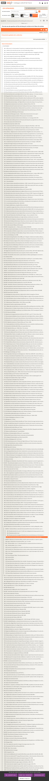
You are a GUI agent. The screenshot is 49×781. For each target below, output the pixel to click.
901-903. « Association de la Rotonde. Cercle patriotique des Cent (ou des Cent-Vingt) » (21, 591)
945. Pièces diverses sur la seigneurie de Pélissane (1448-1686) (16, 652)
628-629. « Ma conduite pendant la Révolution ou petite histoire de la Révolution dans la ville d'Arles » (23, 268)
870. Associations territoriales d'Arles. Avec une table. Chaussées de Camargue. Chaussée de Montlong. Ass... (25, 561)
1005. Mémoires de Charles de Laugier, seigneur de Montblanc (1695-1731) (18, 762)
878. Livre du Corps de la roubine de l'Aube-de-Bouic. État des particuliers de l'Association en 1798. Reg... (24, 577)
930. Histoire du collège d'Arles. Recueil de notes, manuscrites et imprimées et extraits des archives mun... (24, 623)
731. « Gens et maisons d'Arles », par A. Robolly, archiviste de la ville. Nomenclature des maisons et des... (24, 338)
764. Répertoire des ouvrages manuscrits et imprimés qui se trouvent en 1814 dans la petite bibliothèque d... (24, 395)
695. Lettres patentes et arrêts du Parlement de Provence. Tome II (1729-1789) (19, 286)
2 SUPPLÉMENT (6, 46)
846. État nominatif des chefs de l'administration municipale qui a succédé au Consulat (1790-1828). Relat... (24, 514)
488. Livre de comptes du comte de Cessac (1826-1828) (14, 56)
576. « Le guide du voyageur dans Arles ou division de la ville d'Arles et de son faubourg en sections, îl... (24, 207)
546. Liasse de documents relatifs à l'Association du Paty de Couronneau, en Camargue (21, 147)
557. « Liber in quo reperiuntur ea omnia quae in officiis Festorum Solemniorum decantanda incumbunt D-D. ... (24, 169)
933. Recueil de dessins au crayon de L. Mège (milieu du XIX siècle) (17, 629)
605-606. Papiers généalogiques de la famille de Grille (14, 248)
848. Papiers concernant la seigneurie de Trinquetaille (14, 518)
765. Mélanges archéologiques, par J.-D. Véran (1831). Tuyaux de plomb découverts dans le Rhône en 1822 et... (23, 397)
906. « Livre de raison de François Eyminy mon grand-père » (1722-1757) (18, 597)
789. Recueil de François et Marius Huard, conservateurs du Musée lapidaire (19, 435)
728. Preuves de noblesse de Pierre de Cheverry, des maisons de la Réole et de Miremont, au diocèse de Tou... (24, 332)
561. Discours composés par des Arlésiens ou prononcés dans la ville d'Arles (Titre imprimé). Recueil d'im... (23, 177)
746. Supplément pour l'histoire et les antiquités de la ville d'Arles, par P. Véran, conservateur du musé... (23, 365)
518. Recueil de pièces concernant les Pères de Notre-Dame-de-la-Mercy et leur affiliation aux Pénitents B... (23, 92)
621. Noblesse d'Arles (8, 256)
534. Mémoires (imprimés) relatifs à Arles (12, 123)
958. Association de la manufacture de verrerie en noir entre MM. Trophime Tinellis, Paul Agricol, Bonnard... (24, 676)
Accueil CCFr (3, 20)
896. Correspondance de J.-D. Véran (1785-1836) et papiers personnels (17, 585)
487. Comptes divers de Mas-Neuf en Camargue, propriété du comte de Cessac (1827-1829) (21, 54)
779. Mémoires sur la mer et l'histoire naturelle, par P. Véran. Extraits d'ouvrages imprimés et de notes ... (24, 421)
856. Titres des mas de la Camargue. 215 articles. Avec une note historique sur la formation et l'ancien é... (26, 535)
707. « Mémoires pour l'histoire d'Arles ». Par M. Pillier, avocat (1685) (17, 302)
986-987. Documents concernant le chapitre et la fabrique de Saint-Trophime (19, 732)
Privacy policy (25, 778)
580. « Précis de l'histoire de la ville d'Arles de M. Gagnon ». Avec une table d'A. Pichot (20, 215)
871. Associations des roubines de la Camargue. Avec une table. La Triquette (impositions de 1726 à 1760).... (25, 563)
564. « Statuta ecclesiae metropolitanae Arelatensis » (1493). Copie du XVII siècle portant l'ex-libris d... (24, 183)
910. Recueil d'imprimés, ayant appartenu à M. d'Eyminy (15, 605)
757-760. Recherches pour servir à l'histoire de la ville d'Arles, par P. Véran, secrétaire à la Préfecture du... (23, 387)
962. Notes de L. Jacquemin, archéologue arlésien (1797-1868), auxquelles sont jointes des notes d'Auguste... (24, 684)
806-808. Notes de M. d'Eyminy (10, 447)
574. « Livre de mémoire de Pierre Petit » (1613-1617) (14, 203)
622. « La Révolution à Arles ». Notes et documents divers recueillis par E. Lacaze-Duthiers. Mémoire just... (23, 258)
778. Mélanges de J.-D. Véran (9, 419)
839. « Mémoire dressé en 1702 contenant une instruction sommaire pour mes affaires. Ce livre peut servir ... (24, 500)
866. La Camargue (9, 553)
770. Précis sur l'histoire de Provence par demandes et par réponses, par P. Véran (20, 407)
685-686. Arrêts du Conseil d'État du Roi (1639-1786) (14, 278)
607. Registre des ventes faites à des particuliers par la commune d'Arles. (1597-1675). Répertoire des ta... (24, 250)
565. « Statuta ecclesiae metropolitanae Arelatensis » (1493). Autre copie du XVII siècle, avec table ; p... (24, 185)
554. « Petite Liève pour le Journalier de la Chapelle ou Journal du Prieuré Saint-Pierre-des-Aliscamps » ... (24, 163)
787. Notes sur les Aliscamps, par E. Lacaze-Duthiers (14, 431)
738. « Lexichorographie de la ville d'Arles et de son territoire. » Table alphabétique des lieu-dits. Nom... (24, 349)
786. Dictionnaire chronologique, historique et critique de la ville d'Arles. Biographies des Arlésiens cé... (24, 429)
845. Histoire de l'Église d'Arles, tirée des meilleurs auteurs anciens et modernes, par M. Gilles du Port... (24, 512)
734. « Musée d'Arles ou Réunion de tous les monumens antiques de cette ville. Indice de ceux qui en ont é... (23, 342)
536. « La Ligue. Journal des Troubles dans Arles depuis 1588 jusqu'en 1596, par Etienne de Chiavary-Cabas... (24, 127)
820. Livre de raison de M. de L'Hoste (11, 468)
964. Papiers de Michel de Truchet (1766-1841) (13, 688)
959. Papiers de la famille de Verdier (11, 678)
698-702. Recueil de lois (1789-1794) (11, 292)
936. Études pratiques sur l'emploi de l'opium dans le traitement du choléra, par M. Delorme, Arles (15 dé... (24, 635)
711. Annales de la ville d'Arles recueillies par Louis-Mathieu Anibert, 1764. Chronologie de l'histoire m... (24, 310)
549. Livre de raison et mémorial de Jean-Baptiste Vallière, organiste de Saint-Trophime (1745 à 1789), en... (24, 153)
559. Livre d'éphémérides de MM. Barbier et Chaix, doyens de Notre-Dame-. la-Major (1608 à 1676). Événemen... (24, 173)
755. (24, 383)
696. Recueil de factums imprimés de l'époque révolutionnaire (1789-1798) (18, 288)
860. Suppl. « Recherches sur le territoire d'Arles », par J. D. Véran (18, 541)
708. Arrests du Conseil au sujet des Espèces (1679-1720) (15, 304)
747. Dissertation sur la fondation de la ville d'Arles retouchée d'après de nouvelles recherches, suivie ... (23, 367)
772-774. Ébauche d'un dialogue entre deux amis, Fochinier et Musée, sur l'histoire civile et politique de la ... (23, 411)
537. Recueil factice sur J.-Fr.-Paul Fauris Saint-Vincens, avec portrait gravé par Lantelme (21, 129)
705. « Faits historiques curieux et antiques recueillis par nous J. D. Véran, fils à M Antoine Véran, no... (24, 298)
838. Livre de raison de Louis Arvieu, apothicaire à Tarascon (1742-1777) (18, 498)
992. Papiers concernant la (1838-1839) (15, 738)
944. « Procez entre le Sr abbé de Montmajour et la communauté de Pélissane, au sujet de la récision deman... (24, 651)
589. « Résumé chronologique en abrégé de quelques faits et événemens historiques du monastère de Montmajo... (24, 219)
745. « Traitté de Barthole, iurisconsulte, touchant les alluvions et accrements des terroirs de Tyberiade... (24, 363)
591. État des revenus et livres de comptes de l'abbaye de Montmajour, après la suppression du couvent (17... (24, 223)
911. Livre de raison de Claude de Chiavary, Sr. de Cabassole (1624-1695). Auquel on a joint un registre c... (24, 607)
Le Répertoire (31, 8)
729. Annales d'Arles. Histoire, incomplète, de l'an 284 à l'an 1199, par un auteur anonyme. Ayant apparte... (24, 334)
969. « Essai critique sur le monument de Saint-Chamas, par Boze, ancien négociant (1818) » (22, 698)
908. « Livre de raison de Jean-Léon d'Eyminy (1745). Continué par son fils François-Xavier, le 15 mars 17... (24, 601)
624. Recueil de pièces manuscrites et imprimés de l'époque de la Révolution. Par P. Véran (21, 262)
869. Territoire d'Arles (10, 559)
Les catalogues (8, 8)
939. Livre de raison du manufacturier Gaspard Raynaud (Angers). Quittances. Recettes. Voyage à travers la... (24, 641)
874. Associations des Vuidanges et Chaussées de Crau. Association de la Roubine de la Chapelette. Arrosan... (25, 569)
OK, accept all (11, 775)
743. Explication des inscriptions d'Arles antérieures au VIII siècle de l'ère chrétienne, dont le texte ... (23, 359)
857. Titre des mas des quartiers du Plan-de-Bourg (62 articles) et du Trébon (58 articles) (24, 537)
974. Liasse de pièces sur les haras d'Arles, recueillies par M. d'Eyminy (17, 708)
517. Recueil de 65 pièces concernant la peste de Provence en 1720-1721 (18, 90)
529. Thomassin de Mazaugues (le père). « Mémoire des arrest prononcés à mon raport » (21, 113)
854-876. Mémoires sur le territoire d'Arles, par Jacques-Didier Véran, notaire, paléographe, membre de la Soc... (23, 526)
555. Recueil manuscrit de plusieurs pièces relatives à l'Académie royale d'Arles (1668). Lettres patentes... (24, 165)
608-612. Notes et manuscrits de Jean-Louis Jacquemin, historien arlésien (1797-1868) (21, 252)
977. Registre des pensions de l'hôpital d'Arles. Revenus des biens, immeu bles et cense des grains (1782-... (24, 714)
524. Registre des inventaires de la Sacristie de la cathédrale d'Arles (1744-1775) (19, 104)
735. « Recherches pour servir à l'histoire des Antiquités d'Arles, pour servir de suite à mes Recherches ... (23, 344)
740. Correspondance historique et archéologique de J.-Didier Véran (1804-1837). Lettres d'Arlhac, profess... (24, 353)
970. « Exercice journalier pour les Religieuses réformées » (15, 700)
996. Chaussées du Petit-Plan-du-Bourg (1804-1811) (14, 746)
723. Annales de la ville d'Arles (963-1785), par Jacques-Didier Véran (17, 326)
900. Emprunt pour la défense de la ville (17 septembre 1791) (15, 589)
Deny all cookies (25, 775)
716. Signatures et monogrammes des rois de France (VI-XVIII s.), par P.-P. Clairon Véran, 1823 (22, 314)
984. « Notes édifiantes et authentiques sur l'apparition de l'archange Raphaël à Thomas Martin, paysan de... (24, 728)
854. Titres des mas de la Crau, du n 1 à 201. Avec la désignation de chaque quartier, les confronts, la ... (26, 531)
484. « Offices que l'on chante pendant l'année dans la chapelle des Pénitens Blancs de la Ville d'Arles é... (24, 48)
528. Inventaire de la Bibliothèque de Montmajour (14, 111)
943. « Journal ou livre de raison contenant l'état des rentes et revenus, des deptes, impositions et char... (24, 649)
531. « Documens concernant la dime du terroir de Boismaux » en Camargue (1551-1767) (21, 117)
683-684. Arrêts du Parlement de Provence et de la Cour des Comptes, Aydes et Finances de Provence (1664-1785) (24, 276)
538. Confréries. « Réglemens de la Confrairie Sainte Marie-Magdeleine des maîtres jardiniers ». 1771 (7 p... (23, 131)
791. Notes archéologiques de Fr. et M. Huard (13, 439)
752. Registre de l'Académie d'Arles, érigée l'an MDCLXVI (15, 377)
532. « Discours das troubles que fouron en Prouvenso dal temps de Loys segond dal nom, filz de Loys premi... (24, 119)
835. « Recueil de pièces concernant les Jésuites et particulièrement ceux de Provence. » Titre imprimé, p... (24, 492)
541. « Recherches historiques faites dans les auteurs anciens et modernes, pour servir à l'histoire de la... (23, 137)
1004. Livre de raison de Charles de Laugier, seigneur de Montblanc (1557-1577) (19, 760)
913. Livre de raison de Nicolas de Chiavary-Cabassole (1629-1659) (17, 611)
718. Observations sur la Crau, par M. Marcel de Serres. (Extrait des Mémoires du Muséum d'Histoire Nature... (24, 318)
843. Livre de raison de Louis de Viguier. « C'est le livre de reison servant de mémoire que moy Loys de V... (24, 508)
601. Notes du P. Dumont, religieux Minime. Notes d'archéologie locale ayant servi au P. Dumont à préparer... (23, 240)
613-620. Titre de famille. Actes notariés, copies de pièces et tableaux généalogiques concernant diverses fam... (23, 254)
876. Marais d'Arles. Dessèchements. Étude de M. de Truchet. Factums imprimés (21, 573)
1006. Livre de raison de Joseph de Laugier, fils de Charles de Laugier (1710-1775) (19, 764)
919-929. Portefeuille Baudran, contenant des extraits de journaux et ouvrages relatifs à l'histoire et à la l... (23, 621)
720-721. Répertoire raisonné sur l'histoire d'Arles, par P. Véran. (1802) (17, 322)
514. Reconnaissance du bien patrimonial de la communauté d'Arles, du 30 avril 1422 (20, 84)
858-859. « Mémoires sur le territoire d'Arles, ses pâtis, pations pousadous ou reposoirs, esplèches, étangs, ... (24, 539)
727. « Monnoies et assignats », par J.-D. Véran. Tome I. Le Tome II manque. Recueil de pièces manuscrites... (23, 330)
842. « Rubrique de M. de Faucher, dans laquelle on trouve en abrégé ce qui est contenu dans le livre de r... (24, 506)
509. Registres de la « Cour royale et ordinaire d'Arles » (14, 74)
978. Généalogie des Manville (9, 716)
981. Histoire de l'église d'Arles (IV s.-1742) (12, 722)
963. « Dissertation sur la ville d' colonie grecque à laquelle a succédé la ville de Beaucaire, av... (23, 686)
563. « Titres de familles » (9, 181)
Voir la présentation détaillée (39, 39)
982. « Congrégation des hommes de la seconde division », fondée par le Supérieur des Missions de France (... (24, 724)
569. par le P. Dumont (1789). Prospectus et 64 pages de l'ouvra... (24, 193)
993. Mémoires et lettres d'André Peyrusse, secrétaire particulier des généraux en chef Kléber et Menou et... (24, 740)
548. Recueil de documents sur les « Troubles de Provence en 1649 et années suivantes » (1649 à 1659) (23, 151)
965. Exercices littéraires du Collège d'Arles (12, 690)
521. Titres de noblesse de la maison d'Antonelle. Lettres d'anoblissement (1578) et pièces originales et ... (24, 98)
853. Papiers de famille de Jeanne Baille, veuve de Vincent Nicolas (17, 524)
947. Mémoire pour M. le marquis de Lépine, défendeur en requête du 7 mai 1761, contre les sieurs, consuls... (24, 656)
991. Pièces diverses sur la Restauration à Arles (13, 736)
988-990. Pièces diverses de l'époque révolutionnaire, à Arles (16, 734)
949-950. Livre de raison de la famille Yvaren (12, 660)
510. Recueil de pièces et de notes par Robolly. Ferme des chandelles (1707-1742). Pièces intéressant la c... (24, 76)
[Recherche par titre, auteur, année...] (23, 11)
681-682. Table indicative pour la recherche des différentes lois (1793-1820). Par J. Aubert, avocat (23, 274)
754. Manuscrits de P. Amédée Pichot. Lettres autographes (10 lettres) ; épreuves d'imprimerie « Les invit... (24, 381)
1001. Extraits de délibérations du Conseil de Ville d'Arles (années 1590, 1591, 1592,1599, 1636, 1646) (23, 754)
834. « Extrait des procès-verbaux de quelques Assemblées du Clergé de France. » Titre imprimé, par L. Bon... (24, 490)
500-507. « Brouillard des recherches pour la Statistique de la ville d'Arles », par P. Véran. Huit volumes (23, 70)
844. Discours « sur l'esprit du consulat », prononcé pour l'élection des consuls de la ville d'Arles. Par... (24, 510)
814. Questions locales (8, 459)
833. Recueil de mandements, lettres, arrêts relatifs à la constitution (19, 488)
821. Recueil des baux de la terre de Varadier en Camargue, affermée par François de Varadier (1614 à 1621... (24, 470)
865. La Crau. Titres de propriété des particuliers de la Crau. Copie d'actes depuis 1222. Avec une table (25, 551)
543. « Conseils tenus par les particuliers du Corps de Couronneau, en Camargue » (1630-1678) (22, 141)
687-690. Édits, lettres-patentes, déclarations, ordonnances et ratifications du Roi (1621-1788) (22, 280)
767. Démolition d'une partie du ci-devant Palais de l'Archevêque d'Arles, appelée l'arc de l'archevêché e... (24, 401)
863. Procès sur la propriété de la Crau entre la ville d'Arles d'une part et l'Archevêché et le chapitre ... (25, 547)
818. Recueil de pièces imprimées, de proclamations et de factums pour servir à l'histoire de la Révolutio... (24, 465)
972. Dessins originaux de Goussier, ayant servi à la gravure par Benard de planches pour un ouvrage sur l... (24, 704)
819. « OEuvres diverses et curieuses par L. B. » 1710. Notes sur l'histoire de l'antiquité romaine (22, 466)
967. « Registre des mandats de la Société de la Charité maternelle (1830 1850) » (19, 694)
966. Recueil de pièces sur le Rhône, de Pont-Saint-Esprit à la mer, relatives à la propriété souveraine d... (24, 692)
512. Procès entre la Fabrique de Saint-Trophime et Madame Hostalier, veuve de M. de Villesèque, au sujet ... (24, 80)
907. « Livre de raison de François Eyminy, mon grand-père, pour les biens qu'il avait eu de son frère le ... (24, 599)
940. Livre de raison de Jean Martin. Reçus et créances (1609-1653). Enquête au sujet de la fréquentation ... (24, 643)
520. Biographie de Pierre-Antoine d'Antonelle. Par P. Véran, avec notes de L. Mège (20, 96)
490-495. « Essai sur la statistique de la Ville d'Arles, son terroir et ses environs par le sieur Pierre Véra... (23, 60)
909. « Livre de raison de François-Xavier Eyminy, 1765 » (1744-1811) (17, 603)
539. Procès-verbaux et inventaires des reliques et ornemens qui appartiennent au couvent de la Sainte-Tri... (24, 133)
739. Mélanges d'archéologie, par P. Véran (12, 351)
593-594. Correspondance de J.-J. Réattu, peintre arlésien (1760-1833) (17, 227)
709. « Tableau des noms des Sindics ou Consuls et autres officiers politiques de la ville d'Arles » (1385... (24, 306)
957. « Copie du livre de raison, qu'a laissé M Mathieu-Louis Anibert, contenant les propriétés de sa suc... (24, 674)
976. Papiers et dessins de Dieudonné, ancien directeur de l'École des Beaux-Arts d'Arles (21, 712)
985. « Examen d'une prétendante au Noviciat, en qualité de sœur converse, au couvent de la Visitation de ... (24, 730)
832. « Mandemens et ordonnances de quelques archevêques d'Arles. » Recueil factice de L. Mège (23, 486)
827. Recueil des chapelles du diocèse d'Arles (13, 480)
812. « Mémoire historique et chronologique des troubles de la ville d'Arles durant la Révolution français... (24, 455)
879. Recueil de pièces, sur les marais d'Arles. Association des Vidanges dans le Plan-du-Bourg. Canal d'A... (24, 579)
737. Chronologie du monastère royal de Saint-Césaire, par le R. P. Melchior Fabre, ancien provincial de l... (24, 347)
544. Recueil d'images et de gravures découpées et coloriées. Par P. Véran (18, 143)
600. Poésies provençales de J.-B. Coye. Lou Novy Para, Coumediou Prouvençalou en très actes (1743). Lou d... (24, 238)
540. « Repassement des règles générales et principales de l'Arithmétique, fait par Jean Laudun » (23, 135)
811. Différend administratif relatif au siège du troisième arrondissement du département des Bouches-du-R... (24, 453)
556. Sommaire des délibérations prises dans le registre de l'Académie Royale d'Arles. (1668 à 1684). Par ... (24, 167)
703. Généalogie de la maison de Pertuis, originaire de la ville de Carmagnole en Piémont (21, 294)
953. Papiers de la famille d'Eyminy (11, 666)
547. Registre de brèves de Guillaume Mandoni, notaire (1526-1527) (17, 149)
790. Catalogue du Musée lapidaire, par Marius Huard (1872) (16, 437)
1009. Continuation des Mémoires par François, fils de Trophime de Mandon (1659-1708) (21, 770)
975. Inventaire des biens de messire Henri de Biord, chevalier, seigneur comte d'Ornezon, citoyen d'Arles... (24, 710)
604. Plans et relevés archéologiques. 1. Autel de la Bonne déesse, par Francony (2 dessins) (21, 246)
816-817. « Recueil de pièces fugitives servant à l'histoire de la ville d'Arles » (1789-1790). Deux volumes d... (23, 463)
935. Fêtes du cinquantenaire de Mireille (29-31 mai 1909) (15, 633)
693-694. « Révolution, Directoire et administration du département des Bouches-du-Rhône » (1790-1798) (23, 284)
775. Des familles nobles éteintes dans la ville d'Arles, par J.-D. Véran (17, 413)
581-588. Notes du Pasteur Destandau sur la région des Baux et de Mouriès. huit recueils (21, 217)
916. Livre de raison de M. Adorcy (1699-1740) (13, 617)
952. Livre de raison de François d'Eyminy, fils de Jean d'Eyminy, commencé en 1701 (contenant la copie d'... (24, 664)
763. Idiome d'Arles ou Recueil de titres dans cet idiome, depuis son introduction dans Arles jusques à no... (23, 393)
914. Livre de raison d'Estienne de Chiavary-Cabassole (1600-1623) (17, 613)
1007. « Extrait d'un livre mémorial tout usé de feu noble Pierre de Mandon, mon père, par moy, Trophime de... (24, 766)
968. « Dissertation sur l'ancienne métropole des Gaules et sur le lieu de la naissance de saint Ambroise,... (24, 696)
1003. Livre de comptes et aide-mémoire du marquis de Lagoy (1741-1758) (18, 758)
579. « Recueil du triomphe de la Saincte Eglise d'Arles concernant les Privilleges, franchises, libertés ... (24, 213)
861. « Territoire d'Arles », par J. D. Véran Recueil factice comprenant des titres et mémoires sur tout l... (24, 543)
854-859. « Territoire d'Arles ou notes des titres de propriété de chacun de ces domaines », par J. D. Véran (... (24, 528)
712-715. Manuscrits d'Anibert (10, 312)
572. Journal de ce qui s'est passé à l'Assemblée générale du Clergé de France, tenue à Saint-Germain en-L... (24, 199)
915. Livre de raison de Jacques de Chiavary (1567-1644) (15, 615)
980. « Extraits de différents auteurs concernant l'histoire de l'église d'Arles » (19, 720)
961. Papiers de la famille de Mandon (11, 682)
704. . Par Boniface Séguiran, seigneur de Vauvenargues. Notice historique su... (24, 296)
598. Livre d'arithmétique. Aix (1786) (11, 234)
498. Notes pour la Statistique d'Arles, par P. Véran (14, 66)
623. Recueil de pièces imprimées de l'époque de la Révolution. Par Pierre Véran (19, 260)
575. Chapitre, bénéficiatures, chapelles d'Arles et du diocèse (16, 205)
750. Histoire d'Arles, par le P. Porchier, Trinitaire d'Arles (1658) (16, 373)
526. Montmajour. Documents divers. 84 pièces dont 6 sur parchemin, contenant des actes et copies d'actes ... (23, 108)
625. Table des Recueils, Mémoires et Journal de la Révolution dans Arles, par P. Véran (21, 264)
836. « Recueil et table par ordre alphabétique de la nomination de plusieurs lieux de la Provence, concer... (24, 494)
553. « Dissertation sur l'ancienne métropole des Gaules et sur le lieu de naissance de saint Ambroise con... (24, 161)
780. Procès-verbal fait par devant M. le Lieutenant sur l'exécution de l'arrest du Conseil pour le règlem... (24, 423)
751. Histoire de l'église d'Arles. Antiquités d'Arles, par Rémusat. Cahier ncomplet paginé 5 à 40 (22, 375)
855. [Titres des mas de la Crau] (13, 533)
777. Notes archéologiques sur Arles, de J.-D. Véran (14, 417)
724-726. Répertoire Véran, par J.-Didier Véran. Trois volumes (16, 328)
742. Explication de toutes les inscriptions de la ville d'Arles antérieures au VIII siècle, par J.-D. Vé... (23, 357)
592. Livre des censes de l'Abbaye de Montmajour (13, 225)
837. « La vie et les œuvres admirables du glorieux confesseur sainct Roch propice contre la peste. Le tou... (24, 496)
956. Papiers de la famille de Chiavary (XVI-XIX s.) (14, 672)
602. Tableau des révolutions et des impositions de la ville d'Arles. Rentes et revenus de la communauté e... (24, 242)
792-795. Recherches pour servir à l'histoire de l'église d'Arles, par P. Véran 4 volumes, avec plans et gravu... (23, 441)
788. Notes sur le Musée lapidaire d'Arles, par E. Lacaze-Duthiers (16, 433)
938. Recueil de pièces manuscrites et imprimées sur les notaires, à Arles (18, 639)
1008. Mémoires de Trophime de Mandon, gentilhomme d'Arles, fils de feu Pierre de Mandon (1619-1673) (24, 768)
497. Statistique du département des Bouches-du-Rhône (15, 64)
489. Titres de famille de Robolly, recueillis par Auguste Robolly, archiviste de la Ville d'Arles (22, 58)
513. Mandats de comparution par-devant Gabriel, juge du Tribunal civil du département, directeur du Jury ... (24, 82)
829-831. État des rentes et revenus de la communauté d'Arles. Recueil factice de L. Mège (21, 484)
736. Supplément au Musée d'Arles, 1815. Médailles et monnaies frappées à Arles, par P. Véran (22, 346)
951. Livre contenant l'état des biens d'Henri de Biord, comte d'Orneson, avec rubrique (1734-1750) (23, 662)
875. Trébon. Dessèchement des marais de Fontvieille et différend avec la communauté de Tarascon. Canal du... (25, 571)
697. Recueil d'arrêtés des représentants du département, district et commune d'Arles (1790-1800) (23, 290)
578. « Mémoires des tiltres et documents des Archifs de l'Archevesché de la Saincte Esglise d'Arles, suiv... (24, 211)
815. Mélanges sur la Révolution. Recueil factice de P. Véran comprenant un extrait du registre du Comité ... (24, 461)
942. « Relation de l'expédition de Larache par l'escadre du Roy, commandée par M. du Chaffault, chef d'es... (24, 647)
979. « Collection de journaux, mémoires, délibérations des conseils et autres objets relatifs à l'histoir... (24, 718)
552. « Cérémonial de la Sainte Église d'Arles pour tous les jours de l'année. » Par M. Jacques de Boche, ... (24, 159)
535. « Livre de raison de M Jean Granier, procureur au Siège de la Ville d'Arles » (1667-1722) (22, 125)
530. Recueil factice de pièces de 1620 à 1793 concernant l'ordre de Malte (18, 115)
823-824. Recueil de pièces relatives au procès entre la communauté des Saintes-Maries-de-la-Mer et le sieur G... (23, 474)
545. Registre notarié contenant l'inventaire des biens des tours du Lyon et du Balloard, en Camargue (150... (24, 145)
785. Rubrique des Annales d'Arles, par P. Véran (13, 427)
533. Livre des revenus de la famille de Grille (12, 121)
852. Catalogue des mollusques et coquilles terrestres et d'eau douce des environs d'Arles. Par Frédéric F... (24, 522)
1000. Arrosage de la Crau (9, 752)
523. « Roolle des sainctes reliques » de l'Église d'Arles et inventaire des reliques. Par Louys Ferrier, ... (23, 102)
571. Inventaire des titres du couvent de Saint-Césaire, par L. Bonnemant (18, 197)
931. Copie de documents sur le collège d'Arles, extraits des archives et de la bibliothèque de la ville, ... (24, 625)
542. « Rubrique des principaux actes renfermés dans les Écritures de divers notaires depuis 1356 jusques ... (23, 139)
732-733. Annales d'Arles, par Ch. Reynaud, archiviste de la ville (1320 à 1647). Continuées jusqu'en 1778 (23, 340)
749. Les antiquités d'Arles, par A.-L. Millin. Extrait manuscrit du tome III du (24, 371)
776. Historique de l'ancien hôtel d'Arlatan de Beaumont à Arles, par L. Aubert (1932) (20, 415)
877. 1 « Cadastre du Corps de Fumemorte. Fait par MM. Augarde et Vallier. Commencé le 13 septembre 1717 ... (23, 575)
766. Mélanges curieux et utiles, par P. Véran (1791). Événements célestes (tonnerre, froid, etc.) (22, 399)
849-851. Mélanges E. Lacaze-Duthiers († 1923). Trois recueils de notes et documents (20, 520)
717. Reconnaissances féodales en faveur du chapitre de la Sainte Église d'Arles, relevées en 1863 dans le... (24, 316)
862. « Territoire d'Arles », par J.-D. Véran (13, 545)
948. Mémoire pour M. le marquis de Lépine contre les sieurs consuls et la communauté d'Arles (22, 658)
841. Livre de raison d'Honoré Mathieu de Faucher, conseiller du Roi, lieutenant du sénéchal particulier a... (24, 504)
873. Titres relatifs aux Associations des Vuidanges (15, 567)
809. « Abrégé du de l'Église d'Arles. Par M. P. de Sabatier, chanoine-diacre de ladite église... (24, 449)
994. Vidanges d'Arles (8, 742)
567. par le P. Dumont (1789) (18, 189)
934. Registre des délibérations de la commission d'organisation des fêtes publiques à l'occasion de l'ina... (24, 631)
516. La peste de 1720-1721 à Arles (10, 88)
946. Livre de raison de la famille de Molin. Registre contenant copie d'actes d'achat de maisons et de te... (24, 654)
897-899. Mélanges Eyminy (9, 587)
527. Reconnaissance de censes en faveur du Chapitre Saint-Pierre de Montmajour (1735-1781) (22, 109)
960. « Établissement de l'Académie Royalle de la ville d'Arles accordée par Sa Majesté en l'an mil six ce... (24, 680)
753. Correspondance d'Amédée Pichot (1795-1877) (14, 379)
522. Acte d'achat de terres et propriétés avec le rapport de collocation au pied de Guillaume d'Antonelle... (24, 100)
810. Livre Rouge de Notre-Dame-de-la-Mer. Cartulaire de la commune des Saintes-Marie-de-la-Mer (23, 451)
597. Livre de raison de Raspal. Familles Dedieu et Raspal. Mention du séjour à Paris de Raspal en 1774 (24, 232)
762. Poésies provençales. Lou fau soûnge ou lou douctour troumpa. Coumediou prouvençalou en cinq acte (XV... (24, 391)
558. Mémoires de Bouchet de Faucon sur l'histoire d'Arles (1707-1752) (17, 171)
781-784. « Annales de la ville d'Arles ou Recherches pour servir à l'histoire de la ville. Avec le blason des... (23, 425)
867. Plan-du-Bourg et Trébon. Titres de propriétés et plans (17, 555)
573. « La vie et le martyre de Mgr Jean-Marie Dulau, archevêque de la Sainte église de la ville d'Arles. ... (24, 201)
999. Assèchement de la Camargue (10, 750)
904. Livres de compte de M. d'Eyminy (11, 593)
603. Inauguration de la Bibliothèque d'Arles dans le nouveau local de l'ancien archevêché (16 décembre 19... (24, 244)
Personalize (39, 775)
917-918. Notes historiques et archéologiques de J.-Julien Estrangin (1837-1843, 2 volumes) (22, 619)
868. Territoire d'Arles (10, 557)
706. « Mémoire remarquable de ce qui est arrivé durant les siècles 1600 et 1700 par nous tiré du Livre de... (24, 300)
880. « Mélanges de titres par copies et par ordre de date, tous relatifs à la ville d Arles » (21, 581)
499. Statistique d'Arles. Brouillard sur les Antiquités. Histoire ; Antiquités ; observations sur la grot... (23, 68)
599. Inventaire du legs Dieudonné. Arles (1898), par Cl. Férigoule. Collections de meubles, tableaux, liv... (24, 236)
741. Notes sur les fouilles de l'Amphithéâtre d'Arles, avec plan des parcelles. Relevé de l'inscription (24, 355)
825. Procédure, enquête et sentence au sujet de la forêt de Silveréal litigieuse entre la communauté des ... (24, 476)
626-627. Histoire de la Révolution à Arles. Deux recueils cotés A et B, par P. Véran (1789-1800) (22, 266)
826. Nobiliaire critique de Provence (11, 478)
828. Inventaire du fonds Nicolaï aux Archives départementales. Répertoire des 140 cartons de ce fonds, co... (24, 482)
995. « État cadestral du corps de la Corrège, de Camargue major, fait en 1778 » (19, 744)
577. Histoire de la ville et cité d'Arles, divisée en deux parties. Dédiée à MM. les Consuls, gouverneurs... (24, 209)
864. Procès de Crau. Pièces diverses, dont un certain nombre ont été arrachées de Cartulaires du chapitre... (25, 549)
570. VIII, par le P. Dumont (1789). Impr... (24, 195)
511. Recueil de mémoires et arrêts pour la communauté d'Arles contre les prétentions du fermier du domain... (24, 78)
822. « (24, 472)
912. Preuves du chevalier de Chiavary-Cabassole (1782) (15, 609)
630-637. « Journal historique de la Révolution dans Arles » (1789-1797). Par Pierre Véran (21, 270)
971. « (24, 702)
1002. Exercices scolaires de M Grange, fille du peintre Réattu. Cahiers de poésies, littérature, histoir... (24, 756)
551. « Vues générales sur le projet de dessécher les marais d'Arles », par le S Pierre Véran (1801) (22, 157)
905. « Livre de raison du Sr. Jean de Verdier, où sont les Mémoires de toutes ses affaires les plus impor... (24, 595)
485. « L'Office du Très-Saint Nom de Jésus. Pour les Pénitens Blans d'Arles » (19, 50)
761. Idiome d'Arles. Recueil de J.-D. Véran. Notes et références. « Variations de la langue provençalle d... (24, 389)
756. (24, 385)
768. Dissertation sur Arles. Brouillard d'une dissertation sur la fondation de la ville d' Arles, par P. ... (23, 403)
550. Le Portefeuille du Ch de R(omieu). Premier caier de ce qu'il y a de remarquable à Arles (22, 155)
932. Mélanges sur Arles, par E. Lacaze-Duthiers (13, 627)
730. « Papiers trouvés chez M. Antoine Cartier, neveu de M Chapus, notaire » (19, 336)
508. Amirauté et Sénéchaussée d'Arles (11, 72)
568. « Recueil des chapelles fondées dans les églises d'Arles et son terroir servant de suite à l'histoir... (23, 191)
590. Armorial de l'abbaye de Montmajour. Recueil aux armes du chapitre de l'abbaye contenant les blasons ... (24, 221)
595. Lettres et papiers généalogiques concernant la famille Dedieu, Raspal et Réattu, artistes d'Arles (23, 228)
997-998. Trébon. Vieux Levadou (10, 748)
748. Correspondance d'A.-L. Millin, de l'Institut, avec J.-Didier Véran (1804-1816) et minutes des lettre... (24, 369)
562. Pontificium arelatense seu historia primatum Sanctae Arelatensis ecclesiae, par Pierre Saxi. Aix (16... (24, 179)
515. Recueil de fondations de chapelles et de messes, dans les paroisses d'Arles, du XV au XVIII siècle (24, 86)
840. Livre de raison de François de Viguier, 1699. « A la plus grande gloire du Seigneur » (21, 502)
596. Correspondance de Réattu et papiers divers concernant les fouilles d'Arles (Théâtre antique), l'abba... (24, 230)
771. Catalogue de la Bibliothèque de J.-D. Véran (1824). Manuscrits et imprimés (19, 409)
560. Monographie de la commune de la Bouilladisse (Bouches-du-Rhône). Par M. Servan (21, 175)
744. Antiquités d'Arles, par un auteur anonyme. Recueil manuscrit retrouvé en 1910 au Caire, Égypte (23, 361)
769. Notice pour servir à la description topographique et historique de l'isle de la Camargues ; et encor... (24, 405)
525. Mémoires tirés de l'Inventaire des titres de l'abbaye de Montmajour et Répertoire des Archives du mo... (24, 106)
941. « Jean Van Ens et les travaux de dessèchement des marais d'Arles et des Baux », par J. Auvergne (23, 645)
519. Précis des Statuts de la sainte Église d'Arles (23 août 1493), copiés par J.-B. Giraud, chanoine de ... (23, 94)
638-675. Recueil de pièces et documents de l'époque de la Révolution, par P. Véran (20, 272)
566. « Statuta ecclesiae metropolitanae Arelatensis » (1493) (15, 187)
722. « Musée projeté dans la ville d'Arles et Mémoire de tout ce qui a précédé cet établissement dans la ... (24, 324)
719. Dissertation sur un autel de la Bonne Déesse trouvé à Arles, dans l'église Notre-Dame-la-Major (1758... (24, 320)
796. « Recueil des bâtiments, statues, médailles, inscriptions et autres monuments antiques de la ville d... (23, 443)
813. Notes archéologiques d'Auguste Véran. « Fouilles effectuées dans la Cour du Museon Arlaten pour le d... (24, 457)
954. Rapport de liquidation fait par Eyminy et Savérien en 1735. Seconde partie (19, 668)
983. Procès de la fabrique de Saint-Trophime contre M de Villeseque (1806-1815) (20, 726)
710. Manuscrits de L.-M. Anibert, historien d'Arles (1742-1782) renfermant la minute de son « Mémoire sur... (24, 308)
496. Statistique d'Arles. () (10, 62)
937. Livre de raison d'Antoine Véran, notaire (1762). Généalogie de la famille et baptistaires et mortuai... (24, 637)
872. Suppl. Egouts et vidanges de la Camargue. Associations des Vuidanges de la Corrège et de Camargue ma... (25, 565)
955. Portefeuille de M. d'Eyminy (10, 670)
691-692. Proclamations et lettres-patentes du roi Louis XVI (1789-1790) (18, 282)
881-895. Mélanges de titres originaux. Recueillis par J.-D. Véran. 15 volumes (19, 583)
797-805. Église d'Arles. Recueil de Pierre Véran (13, 445)
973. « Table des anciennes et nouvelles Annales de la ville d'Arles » (17, 706)
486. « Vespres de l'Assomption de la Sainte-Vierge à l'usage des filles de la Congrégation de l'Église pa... (24, 52)
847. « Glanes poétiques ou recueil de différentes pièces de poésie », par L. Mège (19, 516)
